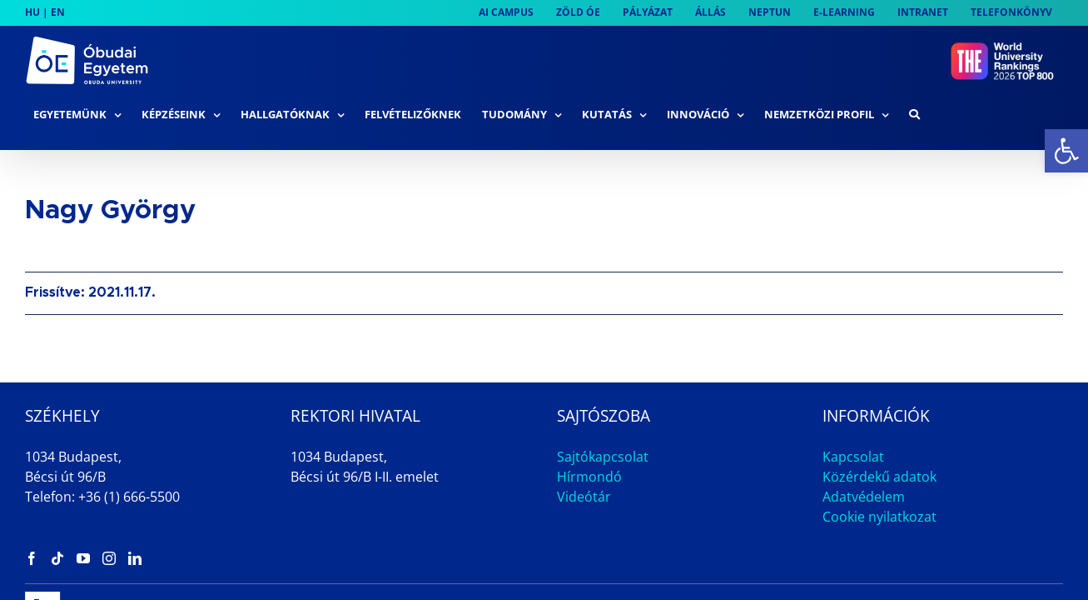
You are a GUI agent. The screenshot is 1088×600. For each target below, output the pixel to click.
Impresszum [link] (848, 556)
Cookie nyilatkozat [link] (879, 464)
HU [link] (32, 12)
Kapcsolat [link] (853, 404)
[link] (1066, 150)
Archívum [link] (1006, 556)
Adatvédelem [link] (863, 444)
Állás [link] (931, 556)
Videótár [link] (584, 444)
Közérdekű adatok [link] (879, 424)
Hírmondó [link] (589, 424)
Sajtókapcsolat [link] (602, 404)
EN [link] (58, 12)
